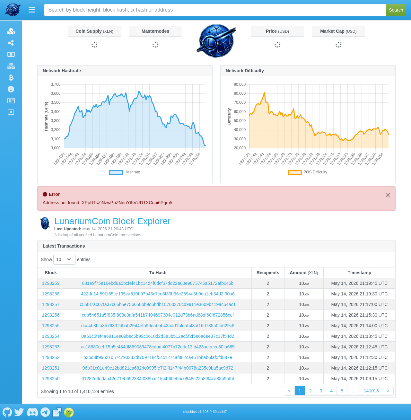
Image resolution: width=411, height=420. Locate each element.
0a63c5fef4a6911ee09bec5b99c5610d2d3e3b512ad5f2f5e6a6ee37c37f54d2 (158, 336)
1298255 (51, 325)
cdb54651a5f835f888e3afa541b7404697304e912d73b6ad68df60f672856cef (158, 315)
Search (396, 10)
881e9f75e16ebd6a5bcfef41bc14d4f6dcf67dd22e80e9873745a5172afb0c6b (158, 283)
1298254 (51, 336)
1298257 (51, 304)
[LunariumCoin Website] (57, 412)
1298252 (51, 357)
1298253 (51, 346)
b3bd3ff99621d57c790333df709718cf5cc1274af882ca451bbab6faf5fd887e (157, 357)
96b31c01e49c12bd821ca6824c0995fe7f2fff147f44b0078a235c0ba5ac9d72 (158, 368)
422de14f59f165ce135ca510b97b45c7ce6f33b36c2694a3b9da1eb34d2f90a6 (158, 293)
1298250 (51, 378)
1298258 (51, 293)
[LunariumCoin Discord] (32, 412)
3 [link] (321, 390)
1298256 (51, 315)
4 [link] (331, 390)
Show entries (66, 260)
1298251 (51, 368)
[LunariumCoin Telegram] (45, 412)
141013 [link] (371, 390)
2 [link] (310, 390)
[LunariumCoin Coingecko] (69, 412)
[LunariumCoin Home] (13, 10)
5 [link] (342, 390)
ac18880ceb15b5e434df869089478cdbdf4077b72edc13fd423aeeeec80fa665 (158, 346)
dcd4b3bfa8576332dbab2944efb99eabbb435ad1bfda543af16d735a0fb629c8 (157, 325)
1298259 (51, 283)
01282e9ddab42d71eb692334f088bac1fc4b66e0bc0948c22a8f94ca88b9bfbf (158, 378)
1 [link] (300, 390)
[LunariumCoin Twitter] (19, 412)
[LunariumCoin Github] (7, 412)
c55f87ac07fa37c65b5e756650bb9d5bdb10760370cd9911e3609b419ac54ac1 (158, 304)
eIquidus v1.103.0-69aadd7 (205, 412)
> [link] (388, 390)
